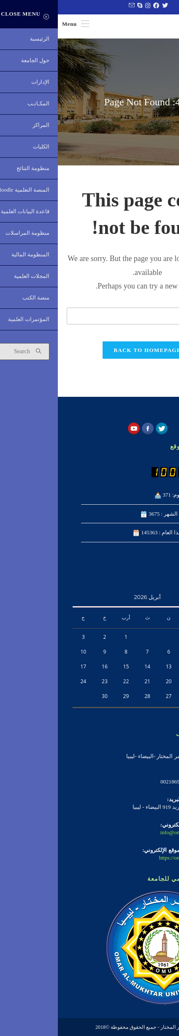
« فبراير (155, 713)
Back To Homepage (89, 350)
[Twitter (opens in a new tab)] (106, 6)
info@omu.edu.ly (122, 832)
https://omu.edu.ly (121, 858)
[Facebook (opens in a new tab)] (97, 6)
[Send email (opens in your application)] (72, 6)
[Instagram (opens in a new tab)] (89, 6)
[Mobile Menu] (18, 24)
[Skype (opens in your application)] (81, 6)
